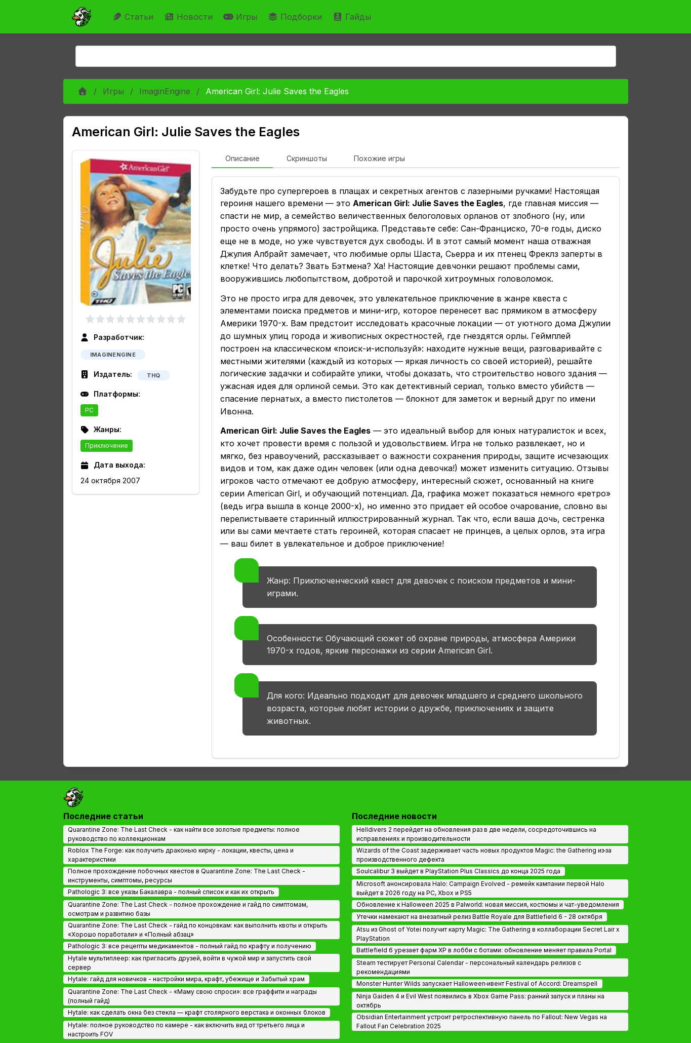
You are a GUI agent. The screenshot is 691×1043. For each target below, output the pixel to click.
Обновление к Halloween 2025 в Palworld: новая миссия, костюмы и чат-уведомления (487, 904)
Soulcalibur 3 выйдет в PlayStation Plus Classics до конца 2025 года (458, 871)
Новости (189, 17)
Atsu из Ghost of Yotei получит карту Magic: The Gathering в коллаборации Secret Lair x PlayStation (488, 933)
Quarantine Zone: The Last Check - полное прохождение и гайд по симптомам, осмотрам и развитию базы (188, 909)
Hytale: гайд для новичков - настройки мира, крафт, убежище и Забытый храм (186, 979)
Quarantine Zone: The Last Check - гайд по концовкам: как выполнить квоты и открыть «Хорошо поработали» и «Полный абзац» (198, 929)
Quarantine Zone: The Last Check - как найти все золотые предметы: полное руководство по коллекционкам (184, 834)
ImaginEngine (164, 91)
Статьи (134, 17)
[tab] (242, 159)
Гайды (353, 17)
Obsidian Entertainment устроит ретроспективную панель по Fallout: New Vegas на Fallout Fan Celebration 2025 (481, 1021)
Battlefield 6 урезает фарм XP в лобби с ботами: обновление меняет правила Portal (484, 950)
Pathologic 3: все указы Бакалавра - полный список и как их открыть (171, 892)
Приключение (106, 445)
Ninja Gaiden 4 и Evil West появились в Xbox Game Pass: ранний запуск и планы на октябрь (480, 1000)
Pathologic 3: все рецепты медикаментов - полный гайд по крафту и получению (189, 946)
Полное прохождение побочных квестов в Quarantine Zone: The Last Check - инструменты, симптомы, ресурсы (186, 875)
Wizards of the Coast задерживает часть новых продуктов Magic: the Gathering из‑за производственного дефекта (484, 854)
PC (89, 410)
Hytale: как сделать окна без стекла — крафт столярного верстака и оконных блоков (197, 1012)
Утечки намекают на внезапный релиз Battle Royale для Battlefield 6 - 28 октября (479, 916)
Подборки (296, 17)
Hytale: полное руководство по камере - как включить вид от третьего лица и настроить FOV (186, 1029)
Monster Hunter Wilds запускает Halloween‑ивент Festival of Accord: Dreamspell (477, 983)
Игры (241, 17)
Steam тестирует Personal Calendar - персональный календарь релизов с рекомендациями (468, 967)
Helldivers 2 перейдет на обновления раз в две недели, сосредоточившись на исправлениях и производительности (476, 834)
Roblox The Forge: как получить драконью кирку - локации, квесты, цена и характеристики (181, 854)
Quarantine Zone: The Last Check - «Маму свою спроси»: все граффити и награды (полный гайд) (192, 996)
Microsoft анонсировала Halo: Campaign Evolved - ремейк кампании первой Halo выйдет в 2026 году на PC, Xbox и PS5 (480, 888)
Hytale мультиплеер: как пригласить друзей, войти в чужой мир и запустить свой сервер (189, 962)
